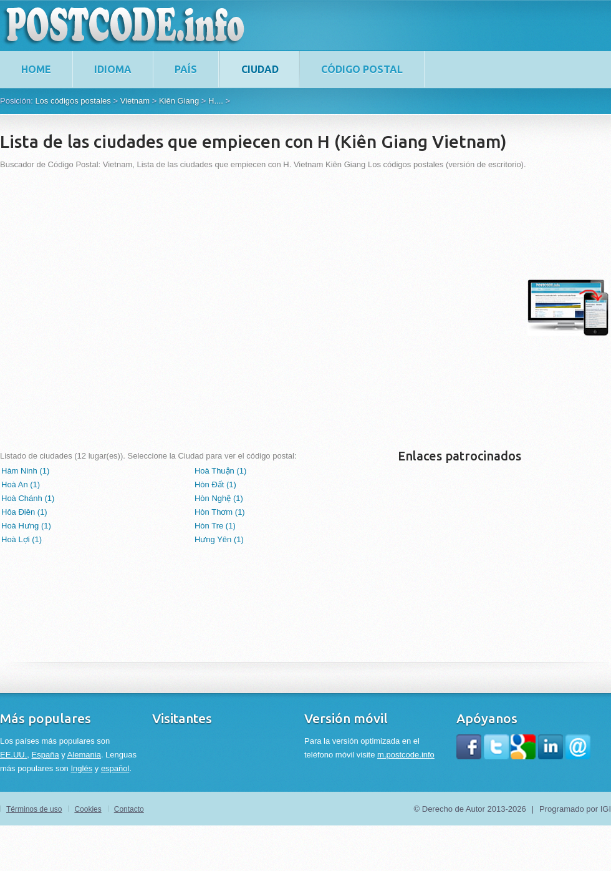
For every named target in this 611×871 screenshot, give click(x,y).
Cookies (87, 809)
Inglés (81, 768)
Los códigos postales (72, 100)
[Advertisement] (129, 307)
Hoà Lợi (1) (21, 539)
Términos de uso (34, 809)
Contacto (129, 809)
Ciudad (260, 69)
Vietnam (135, 100)
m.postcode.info (406, 754)
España (45, 754)
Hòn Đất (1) (215, 484)
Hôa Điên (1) (24, 512)
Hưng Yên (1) (219, 539)
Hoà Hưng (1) (26, 525)
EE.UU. (13, 754)
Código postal (362, 69)
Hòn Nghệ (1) (219, 498)
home (36, 69)
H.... (215, 100)
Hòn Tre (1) (215, 525)
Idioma (113, 69)
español (115, 768)
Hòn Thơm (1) (220, 512)
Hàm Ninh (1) (25, 470)
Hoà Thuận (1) (220, 470)
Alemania (84, 754)
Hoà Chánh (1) (27, 498)
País (186, 69)
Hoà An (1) (20, 484)
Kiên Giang (179, 100)
